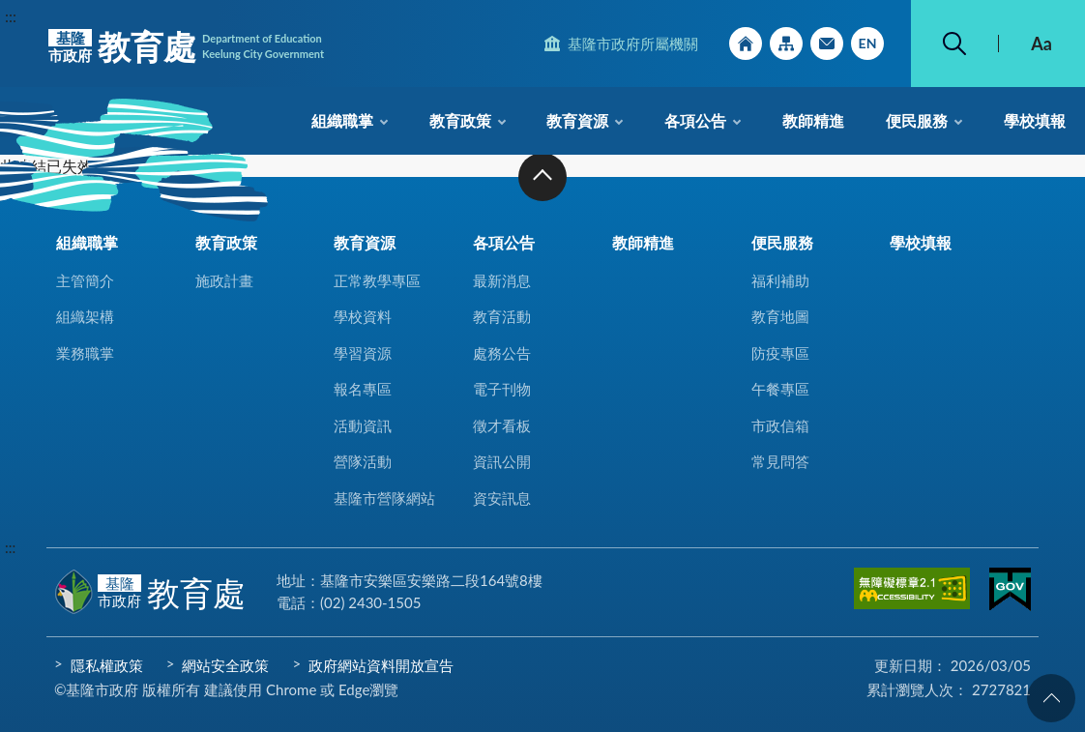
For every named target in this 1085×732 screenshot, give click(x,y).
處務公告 (502, 353)
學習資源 (363, 353)
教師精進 (813, 120)
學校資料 (363, 316)
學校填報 (1035, 120)
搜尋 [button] (954, 43)
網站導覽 (786, 43)
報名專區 (363, 388)
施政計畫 (224, 280)
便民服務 (917, 120)
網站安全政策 (225, 665)
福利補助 (780, 280)
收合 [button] (542, 177)
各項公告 (695, 120)
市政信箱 (826, 43)
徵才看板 (502, 425)
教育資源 (577, 120)
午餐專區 (780, 388)
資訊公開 (502, 461)
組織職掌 (342, 120)
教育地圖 (780, 316)
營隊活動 (363, 461)
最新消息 (502, 280)
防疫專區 (780, 353)
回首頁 (745, 43)
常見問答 (780, 461)
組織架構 (85, 316)
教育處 (186, 46)
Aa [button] (1041, 43)
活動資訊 (363, 425)
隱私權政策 (107, 665)
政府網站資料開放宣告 (381, 665)
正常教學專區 (377, 280)
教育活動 (502, 316)
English (867, 43)
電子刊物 (502, 388)
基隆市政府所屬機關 (633, 43)
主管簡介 (85, 280)
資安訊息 (502, 498)
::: (10, 16)
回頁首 (1051, 698)
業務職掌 (85, 353)
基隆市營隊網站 (384, 498)
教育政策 (460, 120)
